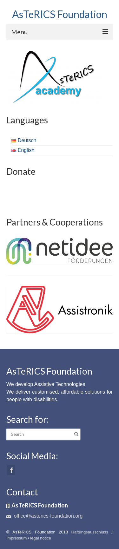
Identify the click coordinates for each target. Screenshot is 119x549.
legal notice (40, 538)
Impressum (16, 538)
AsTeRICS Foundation (59, 14)
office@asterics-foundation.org (44, 516)
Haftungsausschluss (89, 532)
